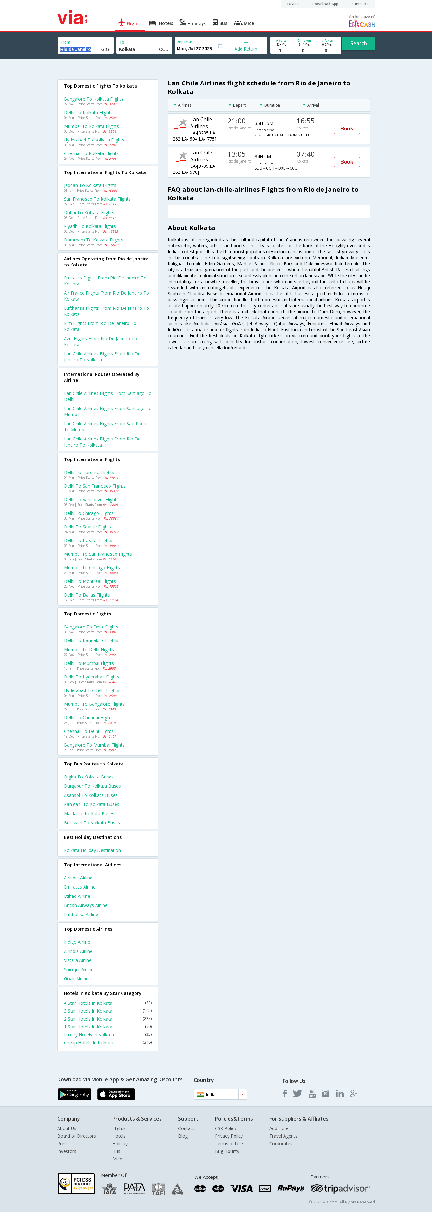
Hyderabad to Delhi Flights (91, 690)
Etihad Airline (77, 896)
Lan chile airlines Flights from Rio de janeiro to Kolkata (102, 442)
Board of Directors (76, 1136)
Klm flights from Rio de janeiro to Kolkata (100, 326)
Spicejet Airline (79, 969)
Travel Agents (283, 1136)
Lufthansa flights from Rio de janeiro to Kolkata (106, 311)
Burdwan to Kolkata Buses (92, 823)
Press (63, 1143)
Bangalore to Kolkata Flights (93, 99)
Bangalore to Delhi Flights (91, 627)
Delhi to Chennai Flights (89, 718)
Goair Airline (76, 979)
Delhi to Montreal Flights (90, 581)
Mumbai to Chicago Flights (92, 568)
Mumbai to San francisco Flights (98, 554)
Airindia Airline (78, 878)
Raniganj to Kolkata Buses (91, 804)
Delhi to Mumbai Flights (89, 663)
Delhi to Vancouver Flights (91, 500)
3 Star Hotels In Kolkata (108, 1011)
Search (358, 43)
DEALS (293, 4)
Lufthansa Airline (81, 914)
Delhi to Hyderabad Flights (91, 677)
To (121, 42)
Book (347, 128)
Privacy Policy (229, 1136)
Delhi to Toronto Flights (89, 472)
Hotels (119, 1136)
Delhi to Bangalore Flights (91, 640)
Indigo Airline (77, 942)
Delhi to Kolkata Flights (88, 112)
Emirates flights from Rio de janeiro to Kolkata (105, 281)
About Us (66, 1128)
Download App (325, 4)
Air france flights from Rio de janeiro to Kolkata (106, 296)
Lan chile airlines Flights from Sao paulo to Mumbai (105, 427)
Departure (186, 41)
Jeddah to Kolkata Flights (90, 185)
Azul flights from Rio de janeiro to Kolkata (100, 341)
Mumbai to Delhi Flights (89, 650)
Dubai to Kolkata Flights (89, 212)
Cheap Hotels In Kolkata (108, 1043)
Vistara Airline (77, 960)
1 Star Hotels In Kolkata (108, 1027)
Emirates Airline (80, 887)
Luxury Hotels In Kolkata (108, 1035)
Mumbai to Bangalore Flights (94, 704)
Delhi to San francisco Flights (95, 486)
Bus (116, 1151)
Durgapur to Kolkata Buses (92, 786)
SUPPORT (359, 4)
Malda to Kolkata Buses (89, 813)
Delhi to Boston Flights (88, 540)
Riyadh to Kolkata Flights (90, 226)
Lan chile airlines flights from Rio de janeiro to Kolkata (102, 357)
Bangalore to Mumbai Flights (94, 745)
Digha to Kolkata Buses (89, 777)
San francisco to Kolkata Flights (97, 199)
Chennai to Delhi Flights (89, 731)
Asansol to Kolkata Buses (91, 795)
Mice (117, 1159)
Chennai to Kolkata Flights (91, 153)
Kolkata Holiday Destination (92, 850)
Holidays (121, 1143)
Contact (186, 1128)
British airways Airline (86, 905)
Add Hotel (279, 1128)
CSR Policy (225, 1128)
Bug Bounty (227, 1151)
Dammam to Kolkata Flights (93, 240)
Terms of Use (229, 1143)
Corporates (280, 1143)
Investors (66, 1151)
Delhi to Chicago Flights (89, 513)
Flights (119, 1128)
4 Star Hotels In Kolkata (108, 1003)
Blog (183, 1136)
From (65, 42)
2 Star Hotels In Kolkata (108, 1019)
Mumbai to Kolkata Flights (91, 126)
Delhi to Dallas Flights (87, 595)
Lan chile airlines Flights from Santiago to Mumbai (108, 411)
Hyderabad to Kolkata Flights (94, 140)
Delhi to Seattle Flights (87, 527)
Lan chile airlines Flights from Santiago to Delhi (108, 396)
